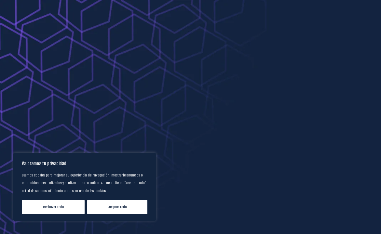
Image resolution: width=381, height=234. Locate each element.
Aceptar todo (117, 207)
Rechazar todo (53, 207)
